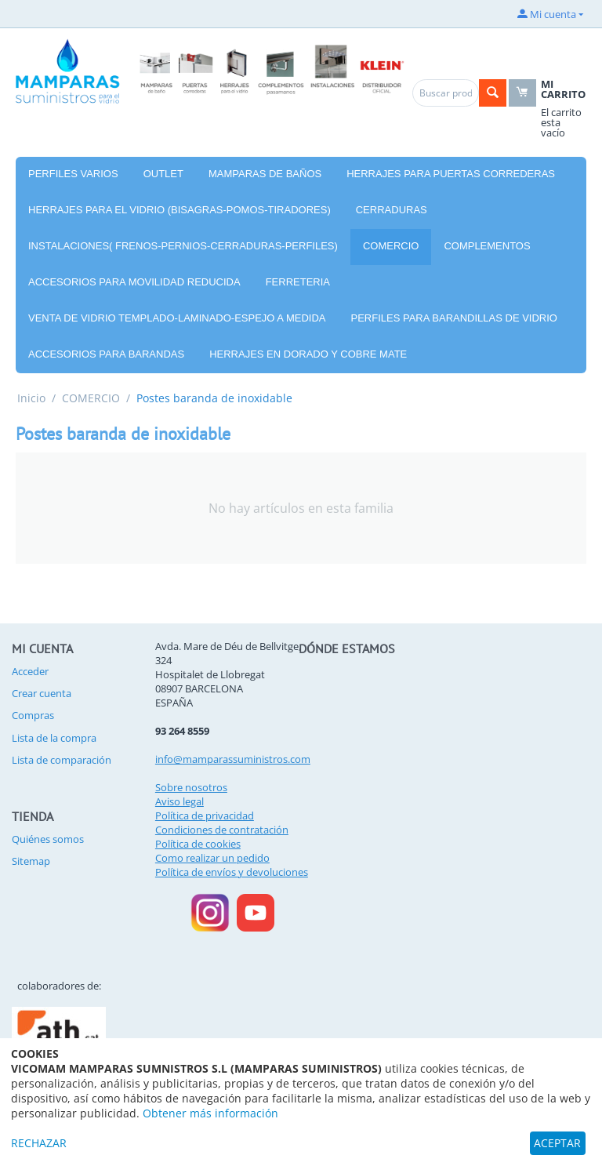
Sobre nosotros (191, 787)
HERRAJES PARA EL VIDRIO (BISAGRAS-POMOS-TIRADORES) (179, 210)
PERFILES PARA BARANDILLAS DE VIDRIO (454, 318)
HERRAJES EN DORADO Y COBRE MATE (308, 354)
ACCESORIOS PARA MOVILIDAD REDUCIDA (134, 282)
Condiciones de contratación (221, 830)
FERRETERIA (298, 282)
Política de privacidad (204, 815)
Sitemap (31, 861)
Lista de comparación (61, 760)
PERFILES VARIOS (73, 174)
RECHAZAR (39, 1142)
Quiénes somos (48, 839)
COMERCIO (391, 246)
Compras (33, 715)
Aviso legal (179, 801)
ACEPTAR (557, 1142)
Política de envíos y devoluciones (231, 872)
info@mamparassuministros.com (232, 759)
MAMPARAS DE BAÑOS (265, 174)
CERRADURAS (391, 210)
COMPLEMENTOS (487, 246)
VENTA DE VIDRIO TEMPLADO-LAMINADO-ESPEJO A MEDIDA (177, 318)
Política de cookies (198, 844)
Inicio (31, 397)
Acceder (30, 671)
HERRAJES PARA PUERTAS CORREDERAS (450, 174)
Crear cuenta (41, 693)
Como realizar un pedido (212, 858)
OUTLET (163, 174)
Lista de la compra (54, 738)
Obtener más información (210, 1113)
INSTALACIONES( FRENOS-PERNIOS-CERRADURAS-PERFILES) (183, 246)
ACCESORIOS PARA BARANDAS (106, 354)
